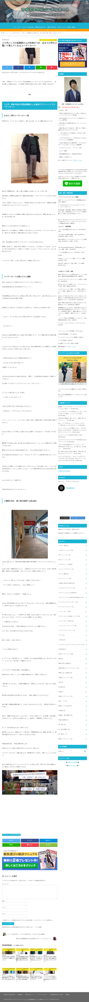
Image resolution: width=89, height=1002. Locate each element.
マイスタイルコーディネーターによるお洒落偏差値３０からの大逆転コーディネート (32, 999)
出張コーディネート (65, 643)
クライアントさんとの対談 (66, 586)
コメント (5, 884)
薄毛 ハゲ (62, 687)
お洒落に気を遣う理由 (65, 577)
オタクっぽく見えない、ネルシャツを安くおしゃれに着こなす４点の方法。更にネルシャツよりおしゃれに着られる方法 (72, 455)
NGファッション (64, 550)
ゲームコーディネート (65, 599)
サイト (4, 913)
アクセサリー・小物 (64, 559)
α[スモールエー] (72, 748)
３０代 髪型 (63, 542)
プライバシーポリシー (43, 994)
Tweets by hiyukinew (63, 467)
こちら (73, 346)
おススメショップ (64, 572)
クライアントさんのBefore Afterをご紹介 (69, 433)
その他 (61, 629)
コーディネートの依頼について (68, 608)
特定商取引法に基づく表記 (58, 994)
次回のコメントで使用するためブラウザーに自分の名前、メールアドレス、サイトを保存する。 (28, 920)
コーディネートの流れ (65, 612)
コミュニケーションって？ (66, 616)
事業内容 (21, 994)
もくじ (19, 27)
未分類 (61, 673)
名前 (3, 901)
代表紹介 (73, 27)
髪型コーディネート (64, 722)
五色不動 (61, 638)
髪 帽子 (62, 717)
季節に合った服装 (64, 660)
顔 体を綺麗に (63, 713)
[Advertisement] (30, 815)
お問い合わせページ (30, 994)
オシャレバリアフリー (65, 564)
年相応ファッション (64, 665)
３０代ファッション (65, 546)
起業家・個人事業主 (64, 700)
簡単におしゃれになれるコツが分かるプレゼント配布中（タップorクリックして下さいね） (45, 30)
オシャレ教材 (63, 568)
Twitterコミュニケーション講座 (63, 27)
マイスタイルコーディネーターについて (70, 634)
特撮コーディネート (64, 682)
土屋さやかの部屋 (72, 745)
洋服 (60, 678)
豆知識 (61, 695)
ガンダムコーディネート (66, 581)
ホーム (15, 27)
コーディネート (64, 603)
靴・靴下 (61, 708)
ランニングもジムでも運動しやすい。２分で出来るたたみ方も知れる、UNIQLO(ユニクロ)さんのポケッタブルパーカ (72, 428)
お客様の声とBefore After (40, 27)
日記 (60, 669)
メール (4, 907)
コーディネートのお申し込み (28, 27)
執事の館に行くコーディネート (68, 656)
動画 (60, 647)
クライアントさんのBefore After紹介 (12, 834)
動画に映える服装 (64, 651)
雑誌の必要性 (63, 704)
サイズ (61, 625)
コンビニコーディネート (66, 621)
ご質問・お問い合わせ (51, 27)
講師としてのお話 (64, 691)
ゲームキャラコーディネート (67, 594)
